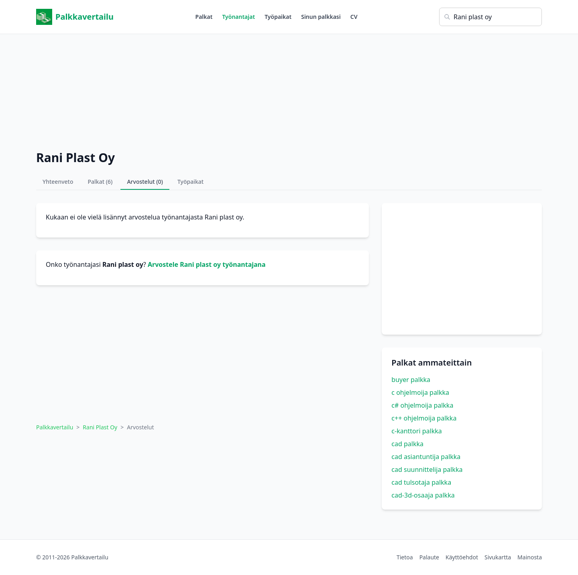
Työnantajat (238, 16)
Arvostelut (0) (145, 181)
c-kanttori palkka (416, 431)
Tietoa (405, 557)
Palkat (204, 16)
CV (354, 16)
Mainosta (529, 557)
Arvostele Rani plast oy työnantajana (207, 264)
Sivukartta (497, 557)
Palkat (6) (100, 181)
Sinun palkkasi (321, 16)
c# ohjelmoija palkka (422, 405)
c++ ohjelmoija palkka (423, 418)
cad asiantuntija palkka (425, 456)
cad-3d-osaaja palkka (422, 495)
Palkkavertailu (75, 17)
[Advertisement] (289, 90)
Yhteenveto (58, 181)
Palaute (429, 557)
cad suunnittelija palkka (426, 469)
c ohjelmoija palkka (420, 392)
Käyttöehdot (462, 557)
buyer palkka (410, 379)
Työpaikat (278, 16)
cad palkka (407, 443)
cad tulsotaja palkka (421, 482)
